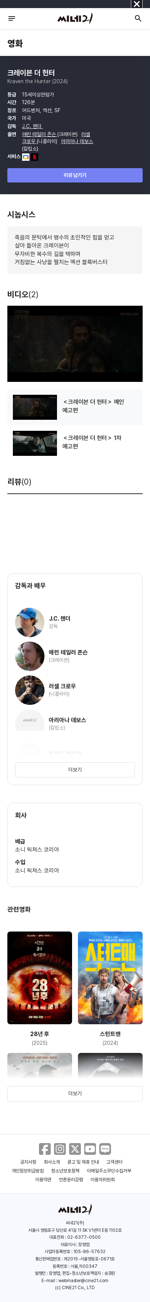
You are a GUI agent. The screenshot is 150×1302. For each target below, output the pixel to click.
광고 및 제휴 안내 (83, 1162)
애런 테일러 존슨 (39, 134)
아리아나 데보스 (77, 141)
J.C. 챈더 (32, 126)
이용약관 (43, 1179)
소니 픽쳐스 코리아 (37, 849)
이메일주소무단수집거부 (109, 1171)
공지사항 (28, 1162)
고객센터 (114, 1162)
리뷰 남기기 (75, 175)
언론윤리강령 (71, 1179)
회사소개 (52, 1162)
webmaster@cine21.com (83, 1280)
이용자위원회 (102, 1179)
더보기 (75, 770)
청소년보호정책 (65, 1171)
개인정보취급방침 (28, 1171)
